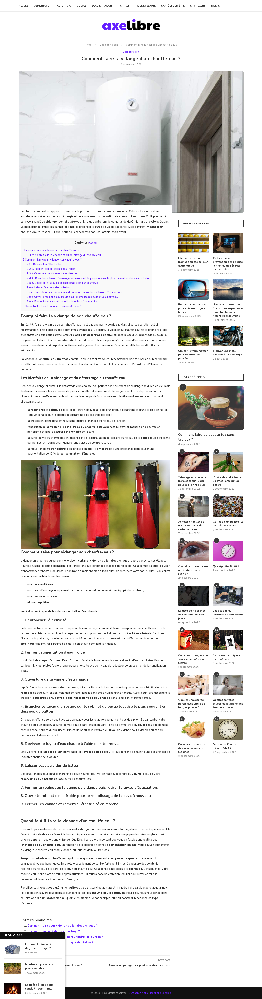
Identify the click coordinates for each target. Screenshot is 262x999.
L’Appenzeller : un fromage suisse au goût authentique (193, 262)
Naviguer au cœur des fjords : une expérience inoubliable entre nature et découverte (228, 310)
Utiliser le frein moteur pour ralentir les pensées (193, 354)
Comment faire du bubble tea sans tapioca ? (206, 437)
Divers (215, 5)
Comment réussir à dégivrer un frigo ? (53, 931)
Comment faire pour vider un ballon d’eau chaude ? (62, 926)
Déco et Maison (102, 5)
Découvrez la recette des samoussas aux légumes (191, 748)
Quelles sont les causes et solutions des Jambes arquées (228, 703)
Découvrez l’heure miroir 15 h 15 (224, 746)
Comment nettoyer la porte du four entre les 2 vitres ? (65, 937)
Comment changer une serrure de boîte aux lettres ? (193, 659)
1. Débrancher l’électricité (44, 264)
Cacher (93, 242)
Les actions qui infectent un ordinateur (228, 612)
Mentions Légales (160, 992)
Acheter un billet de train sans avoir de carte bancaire (191, 525)
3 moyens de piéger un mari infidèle (227, 657)
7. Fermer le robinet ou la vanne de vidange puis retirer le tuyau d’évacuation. (74, 292)
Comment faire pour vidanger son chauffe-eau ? (52, 259)
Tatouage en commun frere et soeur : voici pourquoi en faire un (192, 481)
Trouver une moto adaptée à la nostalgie (227, 353)
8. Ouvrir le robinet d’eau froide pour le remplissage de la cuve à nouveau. (72, 297)
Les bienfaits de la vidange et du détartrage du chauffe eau (64, 255)
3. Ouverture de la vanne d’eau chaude (52, 273)
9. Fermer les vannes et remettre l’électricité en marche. (62, 301)
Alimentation (42, 5)
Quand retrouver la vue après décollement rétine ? (193, 570)
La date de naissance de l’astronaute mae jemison (191, 614)
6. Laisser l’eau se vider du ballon (48, 287)
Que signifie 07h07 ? (226, 566)
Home (88, 44)
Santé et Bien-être (173, 5)
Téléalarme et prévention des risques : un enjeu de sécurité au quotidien (228, 263)
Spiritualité (197, 5)
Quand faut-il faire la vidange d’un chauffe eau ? (52, 306)
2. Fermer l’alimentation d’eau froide (51, 269)
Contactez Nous (138, 992)
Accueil (23, 5)
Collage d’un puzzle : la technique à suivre (228, 523)
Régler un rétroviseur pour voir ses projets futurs (192, 308)
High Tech (124, 5)
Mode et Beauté (146, 5)
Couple (81, 5)
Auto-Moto (64, 5)
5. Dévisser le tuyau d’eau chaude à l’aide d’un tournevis (62, 283)
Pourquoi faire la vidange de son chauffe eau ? (51, 250)
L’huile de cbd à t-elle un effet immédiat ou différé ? (227, 481)
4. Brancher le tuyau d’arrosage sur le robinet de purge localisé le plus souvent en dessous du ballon (88, 278)
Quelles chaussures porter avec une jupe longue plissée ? (191, 703)
